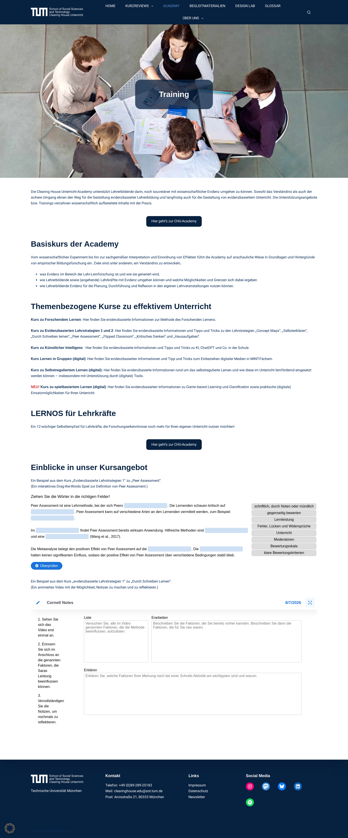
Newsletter (196, 797)
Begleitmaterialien (207, 6)
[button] (10, 828)
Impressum (197, 785)
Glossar (273, 6)
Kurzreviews (140, 6)
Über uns (194, 18)
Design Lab (245, 6)
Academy (171, 6)
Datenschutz (198, 791)
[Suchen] (308, 12)
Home (110, 6)
